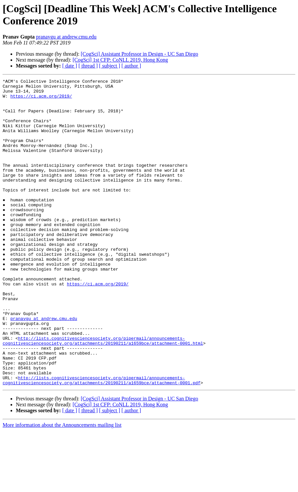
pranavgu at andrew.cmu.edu (66, 37)
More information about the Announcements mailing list (62, 486)
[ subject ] (109, 66)
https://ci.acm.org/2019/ (41, 100)
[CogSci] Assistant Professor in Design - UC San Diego (139, 54)
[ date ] (69, 66)
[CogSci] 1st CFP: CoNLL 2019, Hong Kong (120, 60)
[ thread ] (88, 66)
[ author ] (131, 66)
